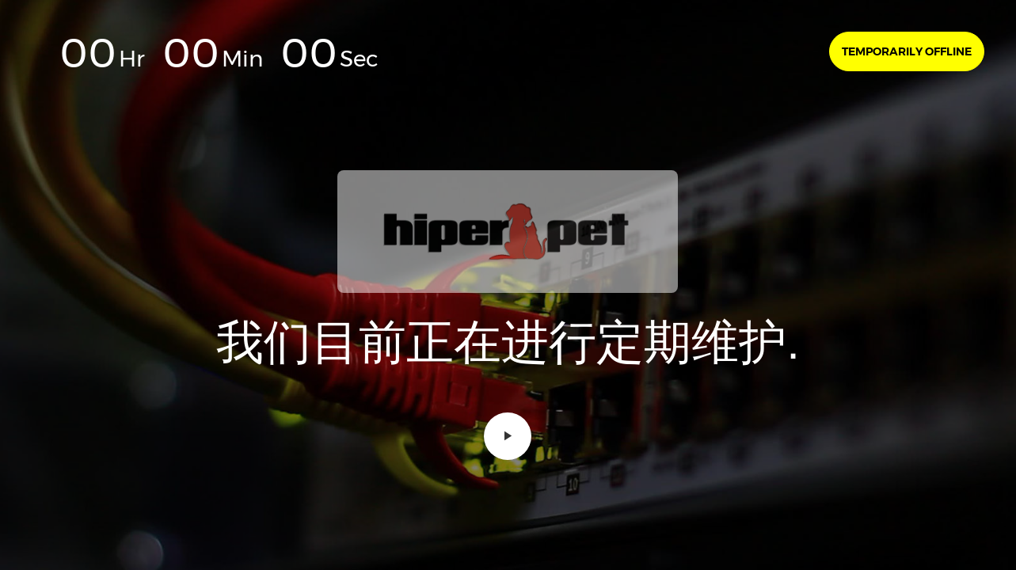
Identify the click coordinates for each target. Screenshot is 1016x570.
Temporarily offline (907, 51)
